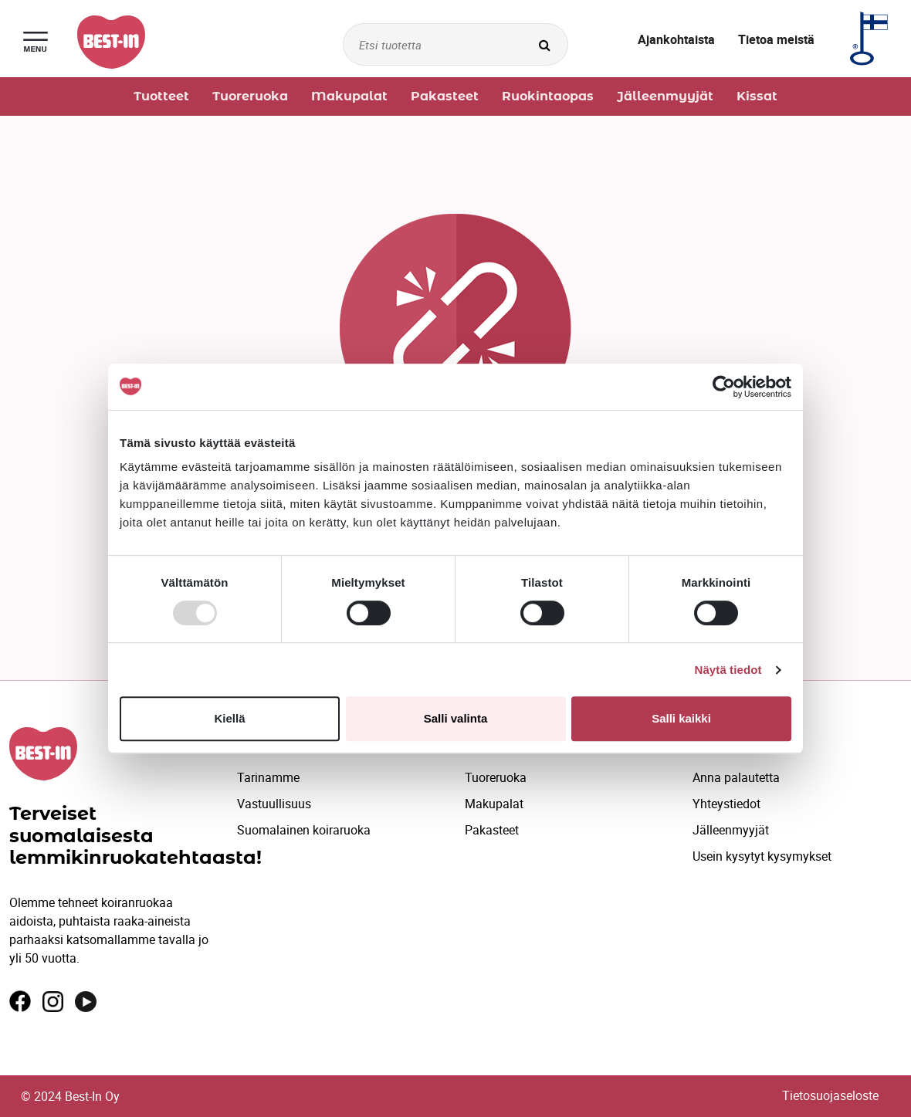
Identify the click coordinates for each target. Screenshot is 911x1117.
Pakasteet (492, 829)
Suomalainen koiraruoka (304, 829)
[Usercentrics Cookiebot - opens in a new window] (723, 386)
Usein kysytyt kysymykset (762, 856)
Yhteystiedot (726, 803)
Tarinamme (268, 777)
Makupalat (494, 803)
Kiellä (229, 718)
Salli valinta (456, 718)
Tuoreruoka (496, 777)
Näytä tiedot (728, 669)
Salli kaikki (681, 718)
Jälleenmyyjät (731, 829)
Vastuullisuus (274, 803)
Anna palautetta (736, 777)
